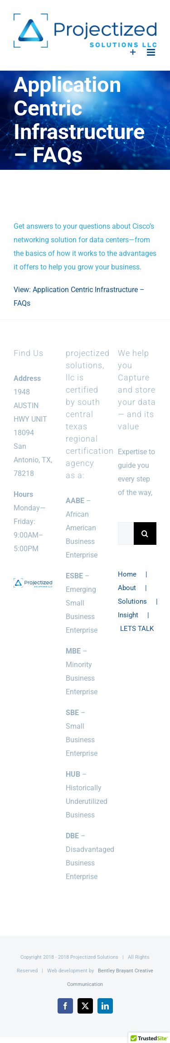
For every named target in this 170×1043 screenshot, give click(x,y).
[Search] (145, 533)
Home (127, 574)
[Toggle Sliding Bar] (133, 52)
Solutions (132, 601)
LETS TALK (137, 629)
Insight (128, 615)
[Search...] (126, 533)
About (127, 588)
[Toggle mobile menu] (151, 52)
